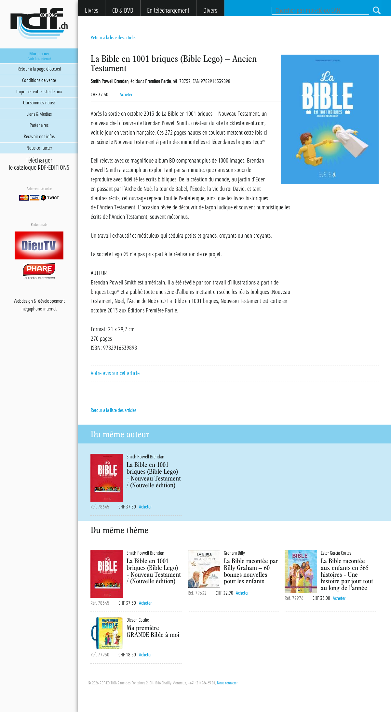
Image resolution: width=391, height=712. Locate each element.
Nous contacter (227, 683)
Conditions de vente (39, 80)
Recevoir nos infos (39, 136)
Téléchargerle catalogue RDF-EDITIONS (39, 164)
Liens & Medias (39, 114)
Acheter (126, 95)
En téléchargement (168, 10)
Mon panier (39, 56)
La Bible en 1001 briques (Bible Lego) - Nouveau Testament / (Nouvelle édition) (154, 474)
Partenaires (39, 125)
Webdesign (23, 301)
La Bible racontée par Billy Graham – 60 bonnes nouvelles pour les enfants (251, 571)
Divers (210, 10)
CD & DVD (122, 10)
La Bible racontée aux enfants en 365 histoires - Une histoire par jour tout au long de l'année (347, 574)
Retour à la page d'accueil (39, 69)
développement (51, 301)
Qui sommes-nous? (39, 103)
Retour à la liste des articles (113, 38)
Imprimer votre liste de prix (39, 92)
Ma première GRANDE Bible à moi (153, 631)
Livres (91, 10)
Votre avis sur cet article (115, 373)
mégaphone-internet (39, 309)
